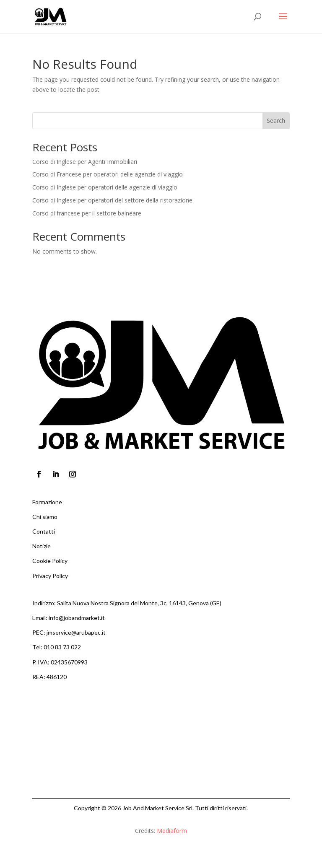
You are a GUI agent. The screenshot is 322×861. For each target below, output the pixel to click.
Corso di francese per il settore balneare (86, 213)
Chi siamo (44, 516)
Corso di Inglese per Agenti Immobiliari (84, 162)
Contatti (43, 531)
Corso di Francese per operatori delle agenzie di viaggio (107, 174)
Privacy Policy (50, 575)
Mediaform (172, 831)
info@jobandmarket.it (77, 617)
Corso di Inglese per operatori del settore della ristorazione (112, 200)
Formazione (47, 502)
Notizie (41, 546)
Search (276, 120)
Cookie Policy (50, 560)
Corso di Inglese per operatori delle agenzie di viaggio (104, 187)
